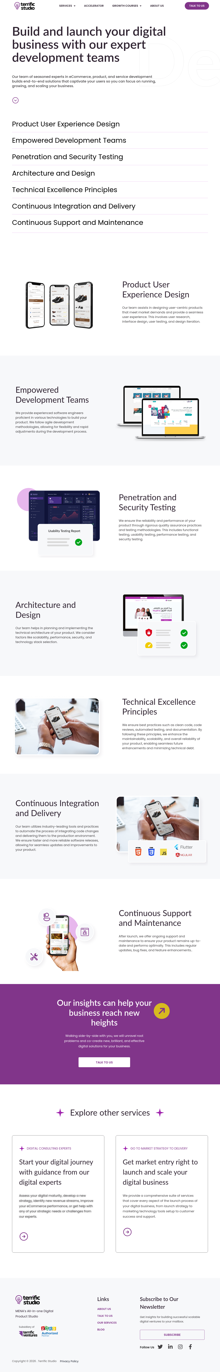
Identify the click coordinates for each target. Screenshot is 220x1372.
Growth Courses (126, 6)
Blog (100, 1330)
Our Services (107, 1323)
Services (67, 6)
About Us (157, 6)
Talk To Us (105, 1316)
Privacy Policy (69, 1361)
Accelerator (94, 6)
